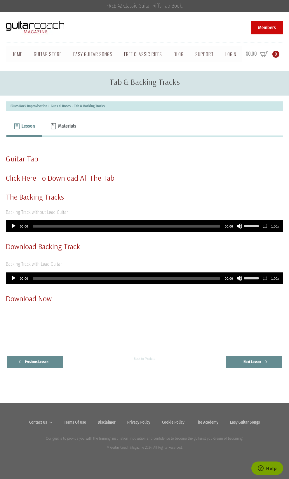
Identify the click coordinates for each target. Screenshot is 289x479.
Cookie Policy (173, 422)
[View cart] (262, 54)
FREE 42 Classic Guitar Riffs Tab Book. (145, 6)
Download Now (29, 298)
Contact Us (38, 422)
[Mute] (239, 226)
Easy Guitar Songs (92, 54)
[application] (144, 226)
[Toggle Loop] (265, 226)
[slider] (126, 226)
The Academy (207, 422)
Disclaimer (107, 422)
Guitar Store (48, 54)
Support (204, 54)
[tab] (24, 126)
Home (17, 54)
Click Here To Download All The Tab (60, 178)
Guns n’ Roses (61, 106)
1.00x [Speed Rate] (275, 226)
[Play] (13, 226)
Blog (179, 54)
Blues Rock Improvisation (29, 106)
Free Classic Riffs (143, 54)
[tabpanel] (144, 241)
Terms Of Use (75, 422)
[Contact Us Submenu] (52, 422)
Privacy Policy (138, 422)
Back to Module (144, 359)
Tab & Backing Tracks (89, 106)
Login (230, 54)
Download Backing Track (43, 246)
